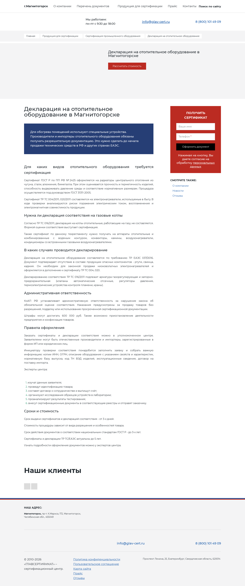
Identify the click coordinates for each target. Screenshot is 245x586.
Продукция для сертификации (140, 6)
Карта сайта (82, 569)
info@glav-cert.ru (156, 22)
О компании (62, 6)
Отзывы (177, 195)
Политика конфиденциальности (96, 559)
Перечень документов (93, 6)
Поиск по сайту (210, 6)
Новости (178, 190)
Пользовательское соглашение (96, 564)
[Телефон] (195, 136)
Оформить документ (195, 146)
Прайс (172, 6)
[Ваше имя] (195, 126)
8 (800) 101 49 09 (208, 22)
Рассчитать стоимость (127, 66)
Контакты (189, 6)
